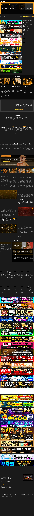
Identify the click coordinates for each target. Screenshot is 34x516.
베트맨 (13, 474)
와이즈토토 (14, 475)
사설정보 (24, 22)
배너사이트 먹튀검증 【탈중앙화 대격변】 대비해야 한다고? (30, 285)
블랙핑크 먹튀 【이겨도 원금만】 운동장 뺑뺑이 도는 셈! (10, 271)
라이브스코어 (14, 476)
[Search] (21, 16)
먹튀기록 (1, 271)
